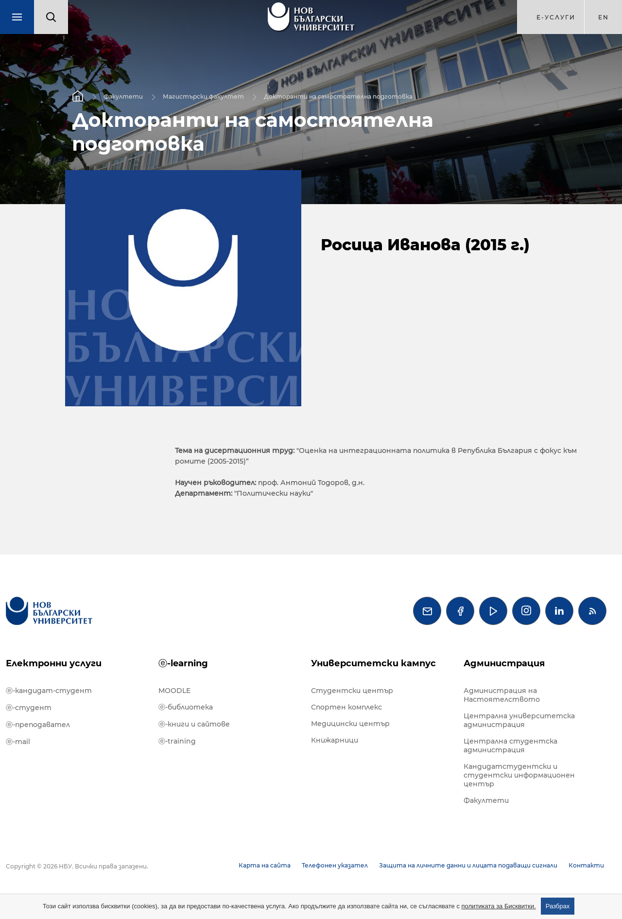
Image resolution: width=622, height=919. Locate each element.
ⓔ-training (177, 741)
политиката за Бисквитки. (499, 906)
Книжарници (334, 740)
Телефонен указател (335, 865)
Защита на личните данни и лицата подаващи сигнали (468, 865)
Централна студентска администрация (510, 745)
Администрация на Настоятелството (502, 695)
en (603, 17)
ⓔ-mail (18, 741)
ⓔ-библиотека (185, 707)
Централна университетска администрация (519, 720)
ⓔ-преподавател (38, 724)
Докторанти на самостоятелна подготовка (338, 96)
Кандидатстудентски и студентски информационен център (519, 775)
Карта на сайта (265, 865)
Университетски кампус (373, 663)
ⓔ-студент (29, 707)
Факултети (123, 96)
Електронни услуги (54, 663)
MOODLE (174, 690)
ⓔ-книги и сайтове (194, 724)
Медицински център (350, 723)
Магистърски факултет (203, 96)
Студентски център (352, 690)
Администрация (504, 663)
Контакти (586, 865)
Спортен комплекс (346, 707)
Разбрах (558, 906)
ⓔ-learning (183, 663)
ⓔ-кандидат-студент (49, 690)
